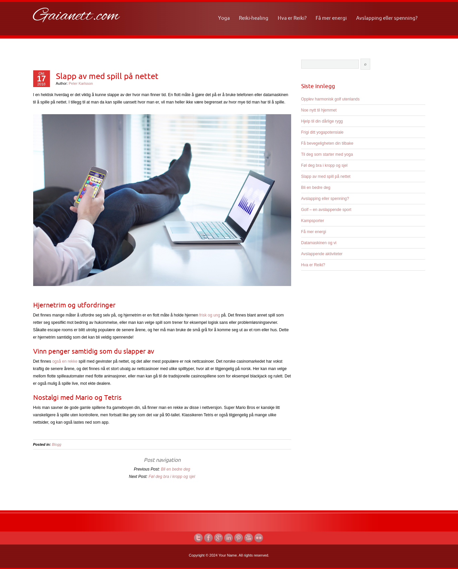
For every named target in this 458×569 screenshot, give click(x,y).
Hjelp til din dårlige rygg (322, 121)
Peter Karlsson (81, 83)
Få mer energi (331, 18)
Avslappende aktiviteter (322, 254)
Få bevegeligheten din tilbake (327, 143)
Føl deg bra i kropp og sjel (171, 476)
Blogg (56, 444)
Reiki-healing (253, 18)
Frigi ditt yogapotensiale (322, 132)
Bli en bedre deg (175, 469)
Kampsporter (312, 220)
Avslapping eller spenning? (386, 18)
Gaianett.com (76, 16)
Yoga (224, 18)
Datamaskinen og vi (318, 242)
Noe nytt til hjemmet (319, 110)
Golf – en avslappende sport (326, 209)
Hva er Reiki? (292, 18)
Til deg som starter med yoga (327, 154)
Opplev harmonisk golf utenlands (330, 99)
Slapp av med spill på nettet (107, 76)
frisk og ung (209, 315)
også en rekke (64, 361)
